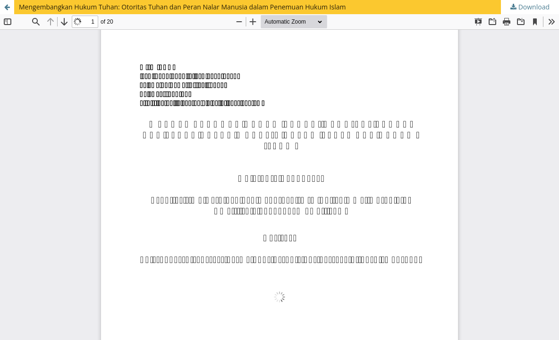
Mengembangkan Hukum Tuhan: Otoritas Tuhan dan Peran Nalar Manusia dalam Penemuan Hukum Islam (182, 6)
